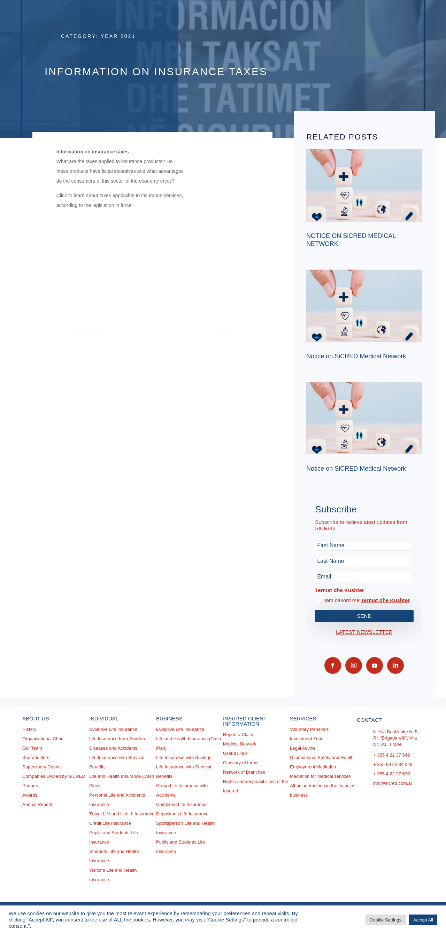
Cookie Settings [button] (385, 920)
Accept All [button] (423, 920)
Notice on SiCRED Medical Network (356, 356)
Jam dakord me (362, 600)
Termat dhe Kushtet (385, 600)
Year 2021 (118, 36)
